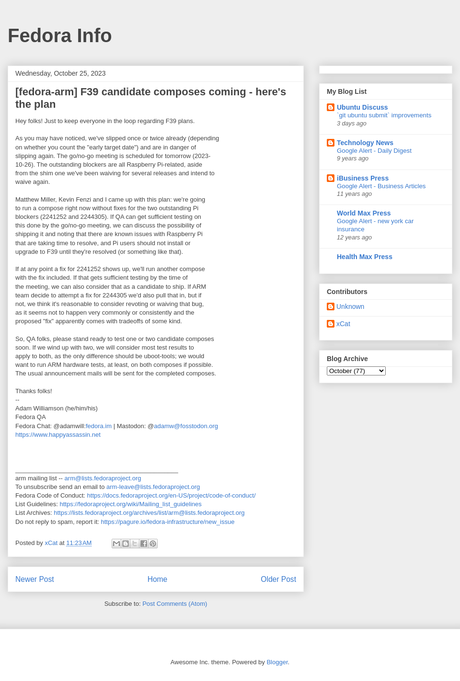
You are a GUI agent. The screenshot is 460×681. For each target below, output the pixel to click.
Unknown (350, 306)
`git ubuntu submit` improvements (384, 115)
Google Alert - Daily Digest (374, 150)
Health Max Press (364, 257)
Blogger (277, 662)
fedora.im (99, 426)
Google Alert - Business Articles (381, 186)
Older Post (278, 579)
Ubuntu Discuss (362, 107)
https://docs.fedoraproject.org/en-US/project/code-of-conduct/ (171, 495)
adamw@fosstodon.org (186, 426)
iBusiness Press (363, 178)
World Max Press (364, 213)
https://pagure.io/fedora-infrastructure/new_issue (167, 521)
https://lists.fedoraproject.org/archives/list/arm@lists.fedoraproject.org (149, 512)
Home (158, 579)
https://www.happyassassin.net (58, 434)
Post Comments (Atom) (174, 603)
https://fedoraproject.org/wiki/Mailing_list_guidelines (131, 504)
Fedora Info (60, 35)
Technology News (365, 143)
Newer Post (34, 579)
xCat (343, 324)
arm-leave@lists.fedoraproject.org (153, 486)
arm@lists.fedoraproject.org (103, 478)
